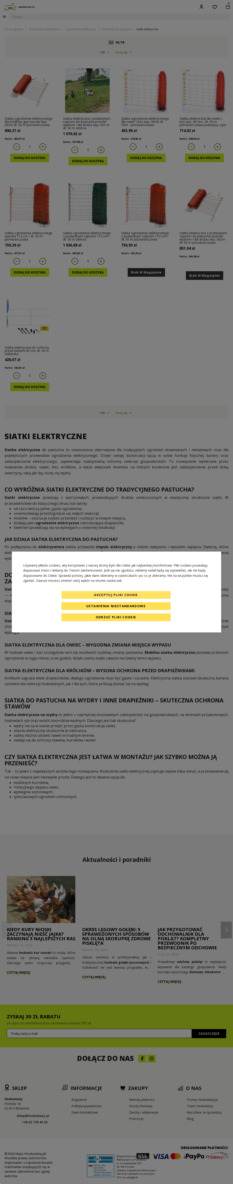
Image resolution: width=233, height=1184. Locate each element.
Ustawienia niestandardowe (116, 606)
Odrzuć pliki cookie (116, 617)
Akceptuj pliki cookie (116, 595)
